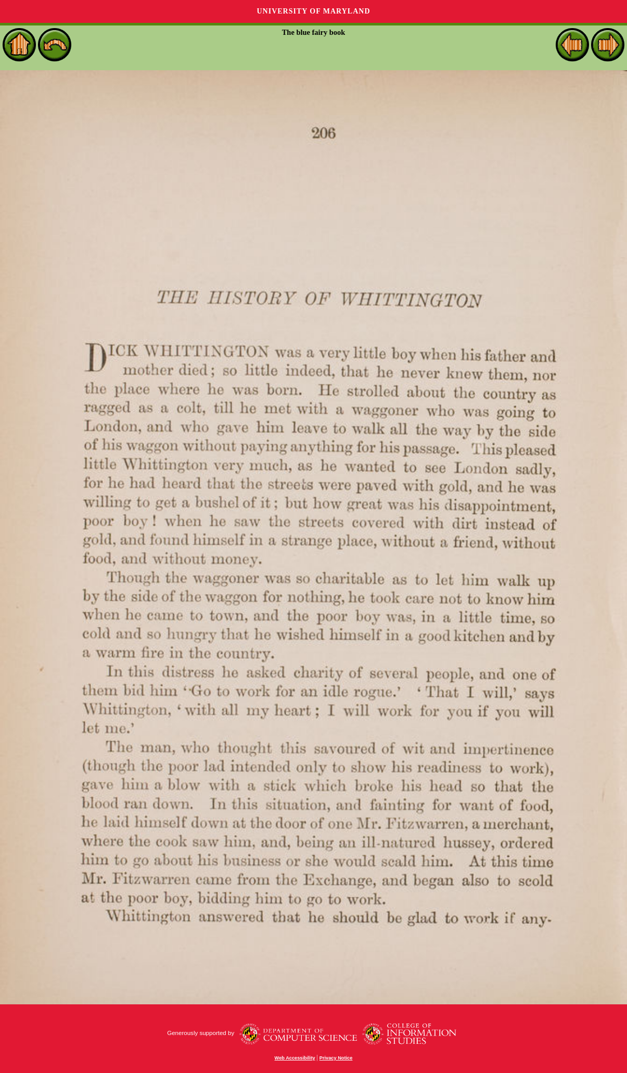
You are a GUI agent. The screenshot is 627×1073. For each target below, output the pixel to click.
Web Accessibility (295, 1058)
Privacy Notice (336, 1058)
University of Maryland (313, 11)
